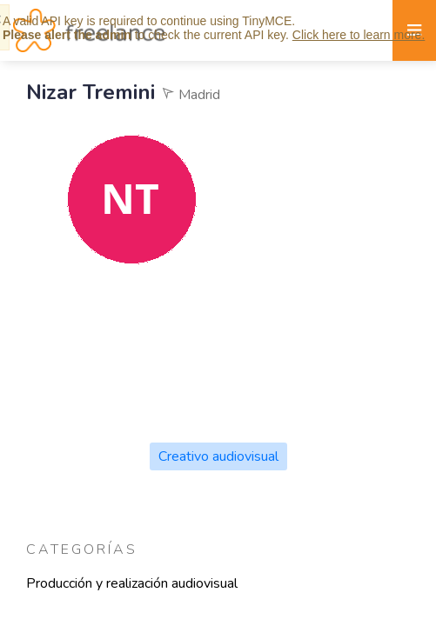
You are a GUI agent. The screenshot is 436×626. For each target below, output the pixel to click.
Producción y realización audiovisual (132, 583)
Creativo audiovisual (218, 456)
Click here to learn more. (359, 35)
